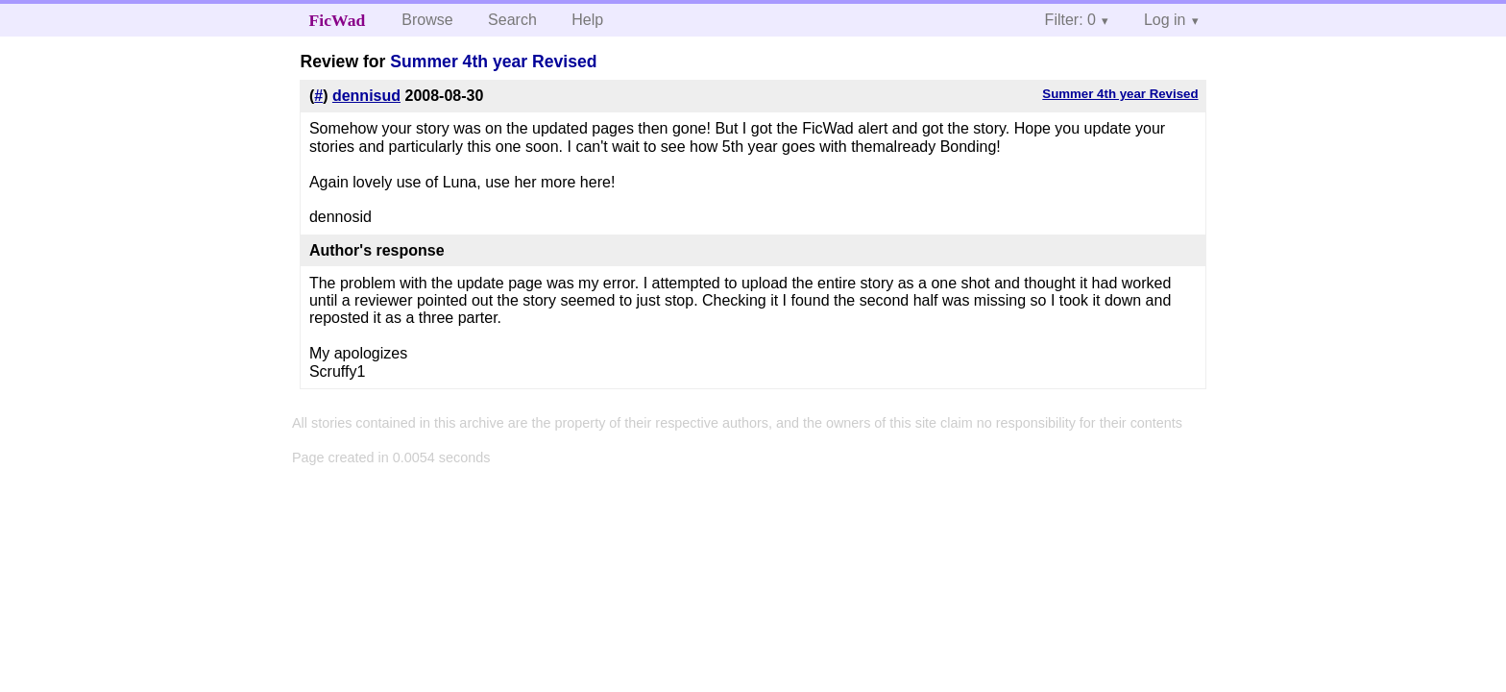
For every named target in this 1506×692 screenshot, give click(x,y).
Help (587, 20)
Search (512, 20)
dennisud (366, 95)
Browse (426, 20)
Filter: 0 (1070, 20)
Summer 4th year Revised (493, 61)
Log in (1165, 20)
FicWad (337, 20)
